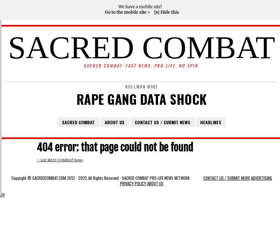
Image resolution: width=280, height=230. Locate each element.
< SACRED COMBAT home (60, 159)
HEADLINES (210, 122)
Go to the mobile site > (127, 12)
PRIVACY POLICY (133, 183)
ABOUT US (115, 122)
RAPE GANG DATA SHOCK (142, 99)
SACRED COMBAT (141, 48)
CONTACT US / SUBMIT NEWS (162, 122)
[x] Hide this (166, 12)
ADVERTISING (261, 178)
